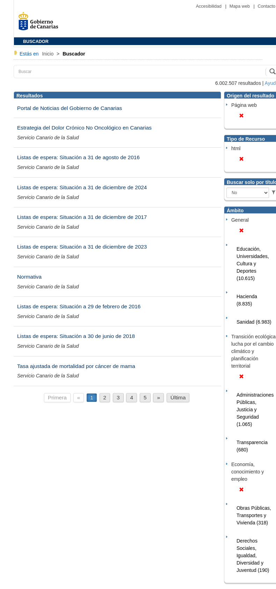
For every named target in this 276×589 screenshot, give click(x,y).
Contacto (266, 6)
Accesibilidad (209, 6)
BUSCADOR (36, 41)
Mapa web (240, 6)
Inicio (48, 54)
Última (178, 397)
